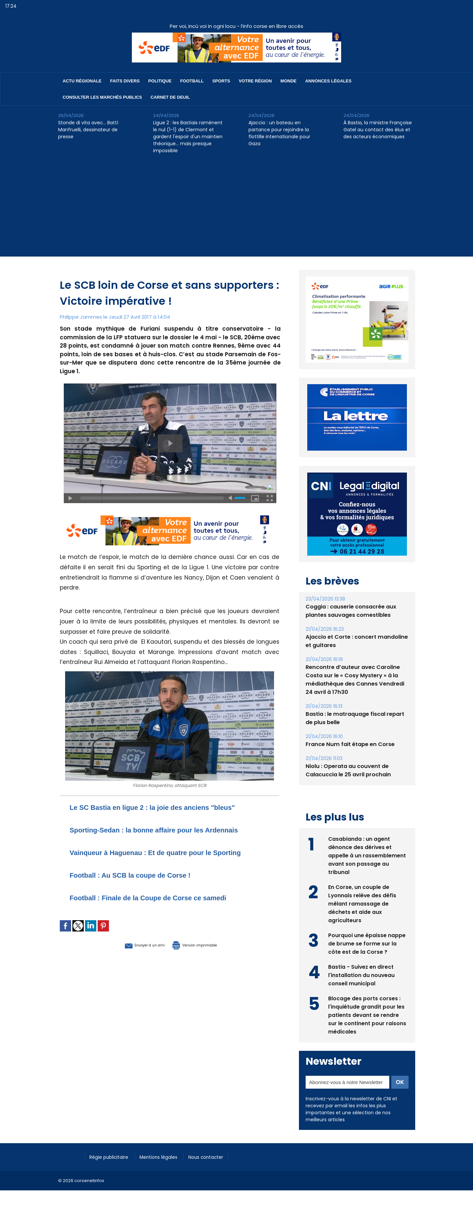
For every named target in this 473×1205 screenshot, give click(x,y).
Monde (288, 80)
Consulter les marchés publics (102, 97)
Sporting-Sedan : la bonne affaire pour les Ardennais (169, 829)
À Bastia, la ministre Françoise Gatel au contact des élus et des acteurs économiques (377, 129)
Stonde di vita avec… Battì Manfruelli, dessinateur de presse (88, 129)
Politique (159, 80)
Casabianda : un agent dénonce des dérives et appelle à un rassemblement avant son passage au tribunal (367, 854)
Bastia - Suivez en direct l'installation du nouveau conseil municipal (361, 974)
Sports (221, 80)
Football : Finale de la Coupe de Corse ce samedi (162, 906)
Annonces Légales (328, 80)
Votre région (255, 80)
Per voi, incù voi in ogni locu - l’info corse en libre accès (236, 26)
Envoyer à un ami (133, 954)
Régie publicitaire (111, 1156)
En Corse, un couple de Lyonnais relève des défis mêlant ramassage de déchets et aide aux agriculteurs (362, 903)
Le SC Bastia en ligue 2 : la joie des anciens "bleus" (168, 807)
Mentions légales (166, 1156)
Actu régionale (82, 80)
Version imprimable (204, 954)
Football (192, 80)
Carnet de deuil (170, 97)
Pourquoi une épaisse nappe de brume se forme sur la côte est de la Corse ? (367, 943)
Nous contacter (218, 1156)
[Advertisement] (236, 210)
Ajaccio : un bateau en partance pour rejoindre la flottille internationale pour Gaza (279, 133)
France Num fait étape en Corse (349, 744)
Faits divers (125, 80)
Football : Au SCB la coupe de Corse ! (141, 884)
